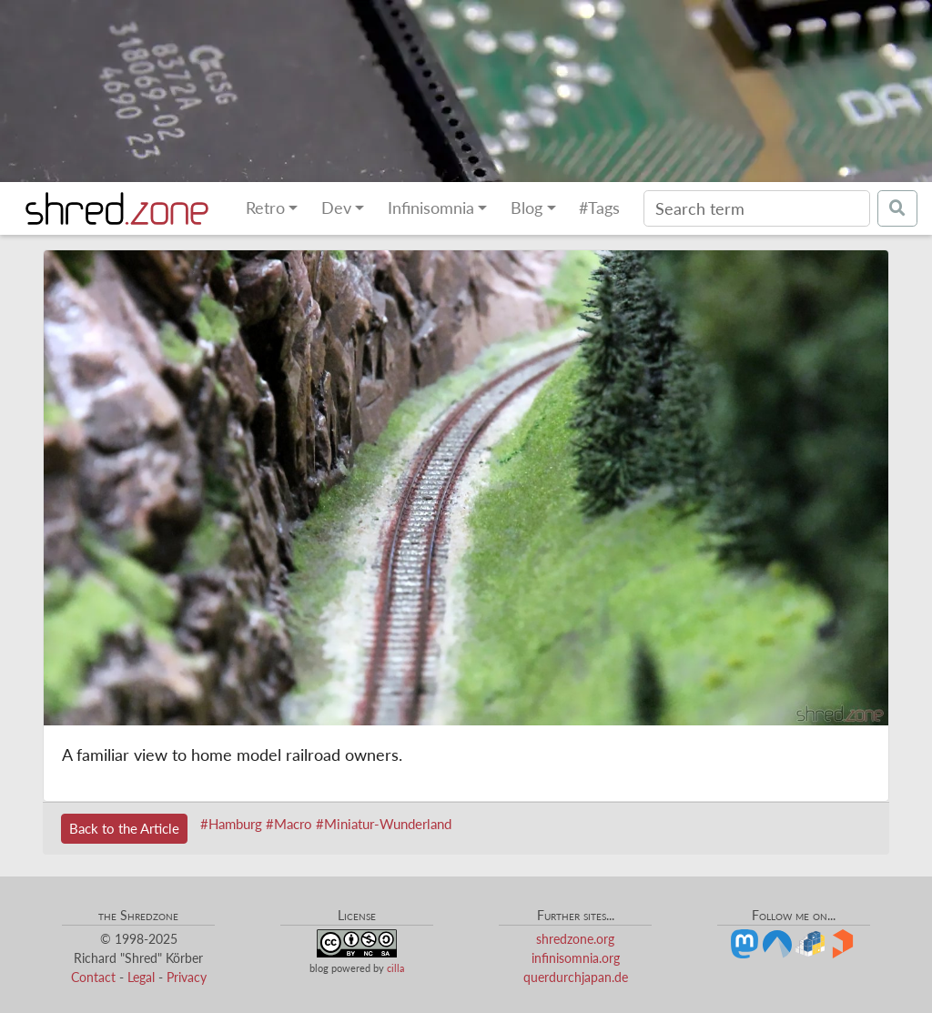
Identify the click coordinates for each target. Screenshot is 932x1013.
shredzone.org (575, 939)
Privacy (187, 977)
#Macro (289, 823)
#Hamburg (231, 823)
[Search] (756, 208)
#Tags (599, 208)
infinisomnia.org (576, 958)
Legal (141, 977)
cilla (395, 968)
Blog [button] (526, 208)
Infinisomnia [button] (431, 208)
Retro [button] (265, 208)
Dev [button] (336, 208)
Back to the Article (124, 828)
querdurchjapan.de (575, 977)
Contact (93, 977)
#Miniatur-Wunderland (383, 823)
